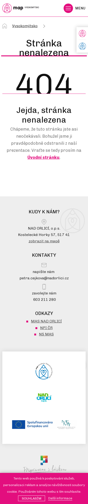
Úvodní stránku (43, 157)
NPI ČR (46, 328)
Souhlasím (31, 498)
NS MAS (46, 334)
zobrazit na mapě (44, 241)
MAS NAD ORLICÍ (46, 321)
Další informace (60, 498)
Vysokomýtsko (25, 26)
